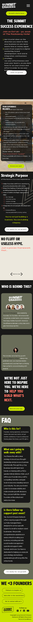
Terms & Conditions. (24, 619)
